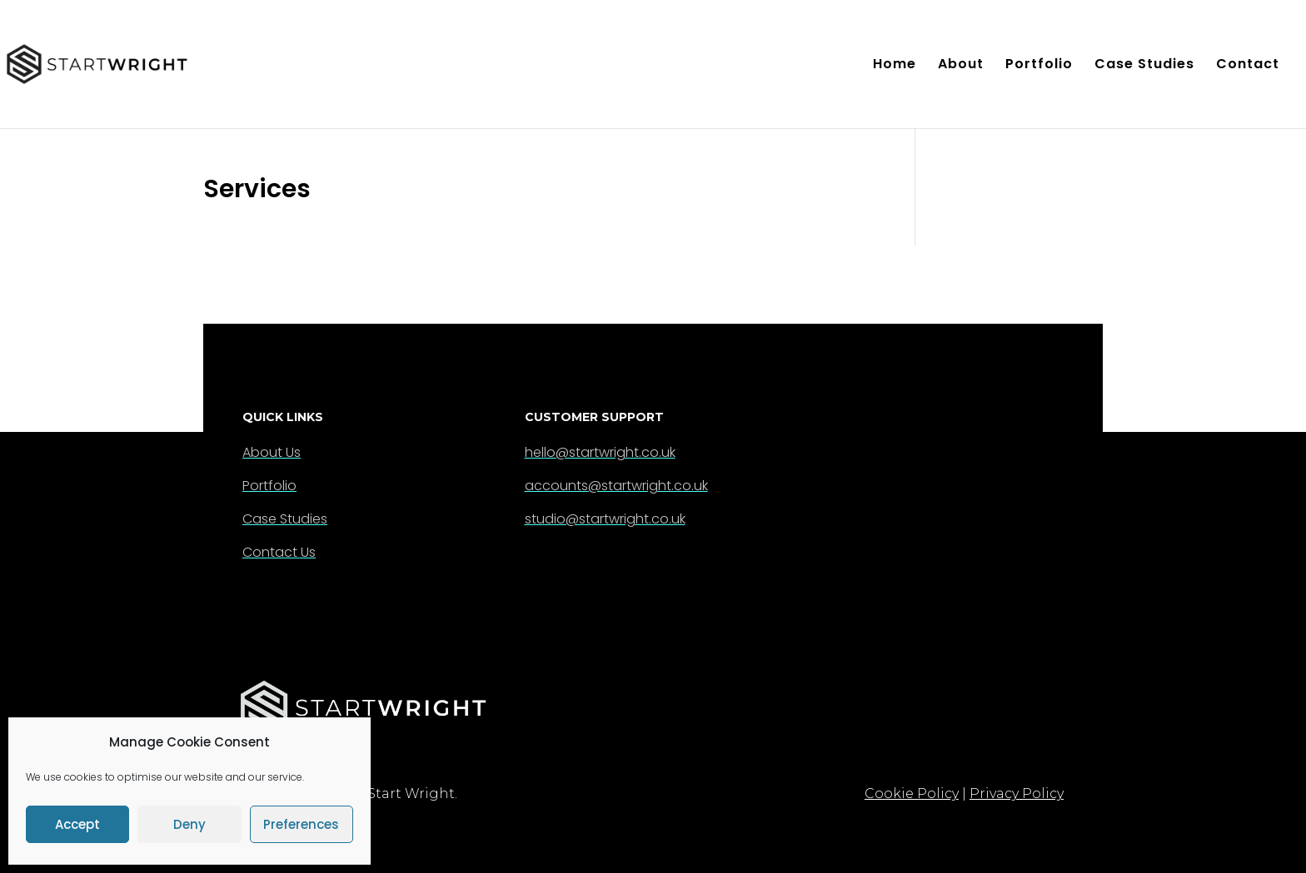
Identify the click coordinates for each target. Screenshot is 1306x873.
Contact (1247, 65)
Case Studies (1144, 65)
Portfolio (1039, 65)
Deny (189, 824)
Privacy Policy (1017, 793)
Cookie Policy (912, 793)
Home (894, 65)
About (961, 65)
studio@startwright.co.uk (605, 518)
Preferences (301, 824)
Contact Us (279, 552)
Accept (77, 824)
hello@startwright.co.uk (600, 452)
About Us (271, 452)
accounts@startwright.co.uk (616, 485)
